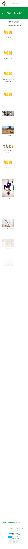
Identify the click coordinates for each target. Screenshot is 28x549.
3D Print (8, 118)
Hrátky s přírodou (8, 58)
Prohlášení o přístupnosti (17, 530)
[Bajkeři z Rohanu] (8, 28)
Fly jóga (8, 198)
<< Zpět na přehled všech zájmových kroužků (11, 522)
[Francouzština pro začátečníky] (8, 91)
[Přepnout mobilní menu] (25, 4)
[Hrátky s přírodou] (8, 49)
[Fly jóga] (8, 179)
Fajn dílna (8, 168)
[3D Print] (8, 111)
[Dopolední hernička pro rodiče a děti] (8, 144)
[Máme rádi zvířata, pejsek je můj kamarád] (8, 70)
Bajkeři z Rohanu (8, 38)
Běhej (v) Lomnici (8, 135)
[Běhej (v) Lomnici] (8, 126)
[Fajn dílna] (8, 159)
